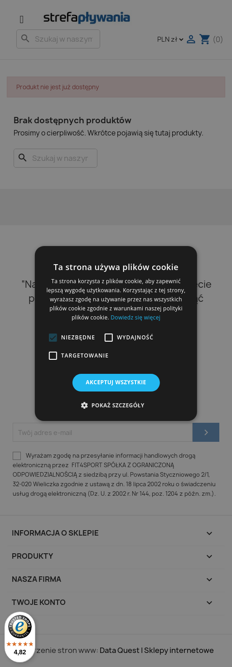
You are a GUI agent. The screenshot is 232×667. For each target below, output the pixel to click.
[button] (53, 338)
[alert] (116, 333)
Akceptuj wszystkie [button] (116, 382)
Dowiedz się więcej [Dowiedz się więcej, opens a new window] (135, 317)
